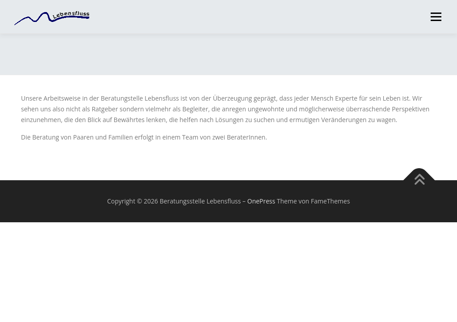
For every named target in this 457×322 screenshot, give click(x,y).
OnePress (261, 201)
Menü (436, 17)
